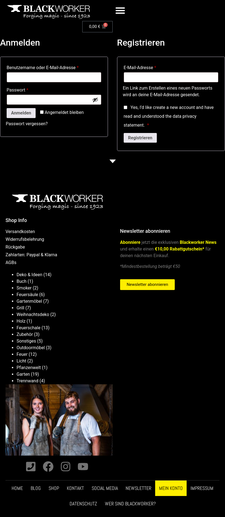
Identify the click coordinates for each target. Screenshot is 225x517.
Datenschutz (83, 504)
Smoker (24, 288)
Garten (23, 374)
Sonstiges (26, 341)
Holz (21, 321)
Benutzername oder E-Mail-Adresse (54, 66)
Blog (36, 488)
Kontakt (75, 488)
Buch (22, 281)
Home (17, 488)
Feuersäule (27, 294)
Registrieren (140, 137)
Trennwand (27, 380)
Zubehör (25, 334)
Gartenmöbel (29, 301)
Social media (105, 488)
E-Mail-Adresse (151, 66)
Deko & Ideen (29, 274)
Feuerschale (28, 327)
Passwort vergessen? (27, 123)
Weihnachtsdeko (33, 314)
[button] (120, 10)
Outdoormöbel (31, 347)
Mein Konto (171, 488)
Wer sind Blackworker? (130, 504)
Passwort (29, 89)
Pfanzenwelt (29, 367)
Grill (20, 307)
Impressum (201, 488)
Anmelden (21, 113)
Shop (54, 488)
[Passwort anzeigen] (95, 100)
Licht (21, 361)
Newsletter (138, 488)
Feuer (22, 354)
